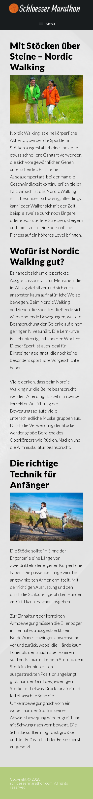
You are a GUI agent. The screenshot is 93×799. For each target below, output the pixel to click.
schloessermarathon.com (46, 8)
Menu (50, 24)
